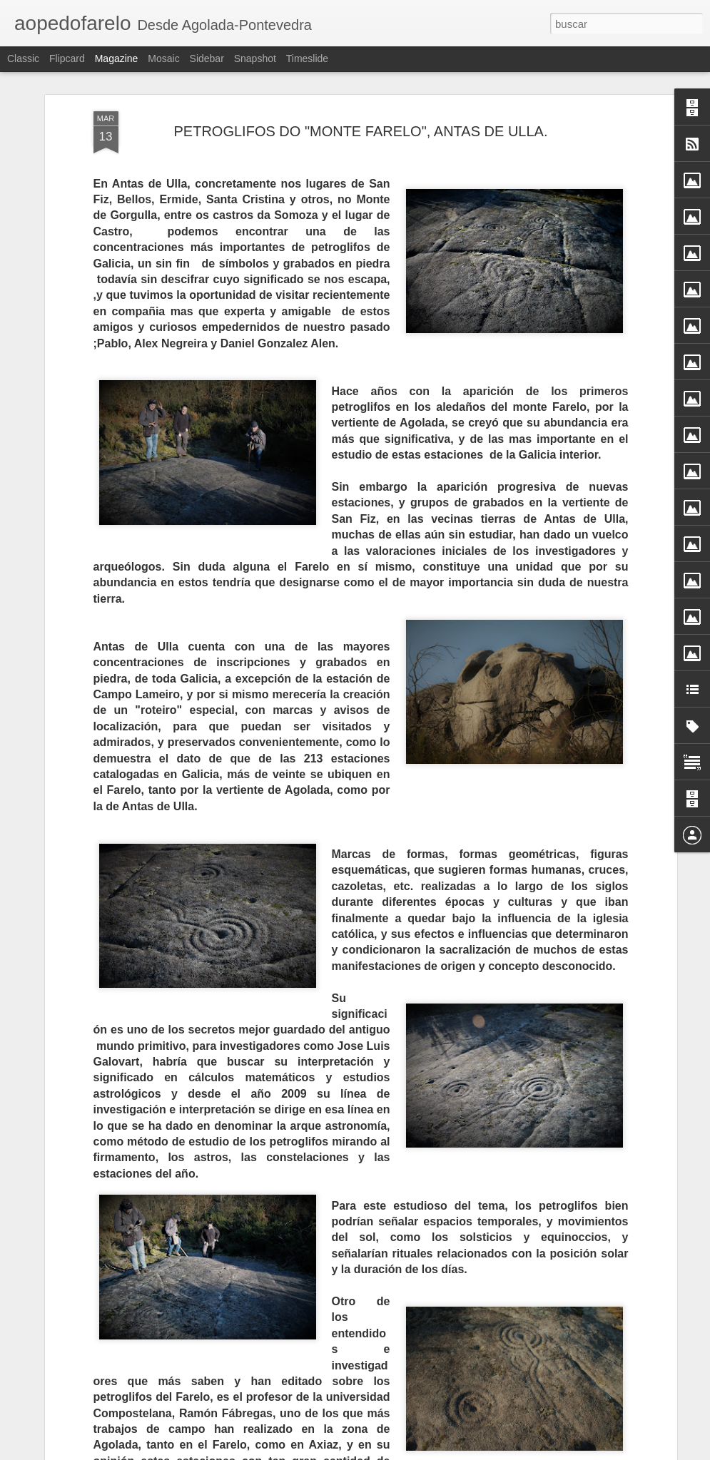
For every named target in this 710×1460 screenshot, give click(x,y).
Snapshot (255, 58)
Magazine (116, 58)
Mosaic (163, 58)
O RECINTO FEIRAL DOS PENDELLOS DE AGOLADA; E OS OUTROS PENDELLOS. (332, 1288)
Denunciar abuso (457, 1452)
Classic (23, 58)
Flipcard (67, 58)
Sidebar (207, 58)
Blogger (410, 1452)
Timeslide (307, 58)
